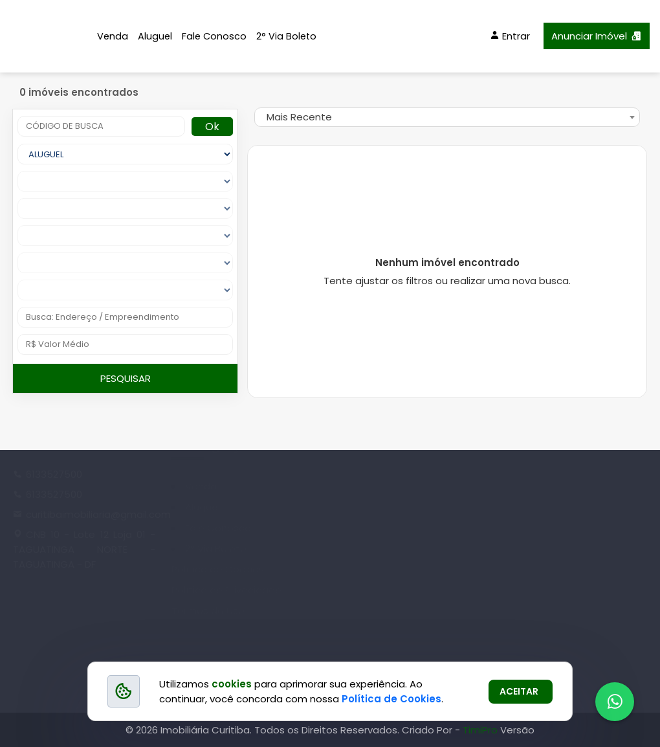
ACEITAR (519, 691)
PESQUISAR (125, 378)
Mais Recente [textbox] (299, 117)
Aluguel (155, 36)
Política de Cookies (391, 699)
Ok (212, 126)
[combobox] (447, 117)
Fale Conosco (214, 36)
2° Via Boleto (286, 36)
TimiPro (481, 730)
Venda (112, 36)
